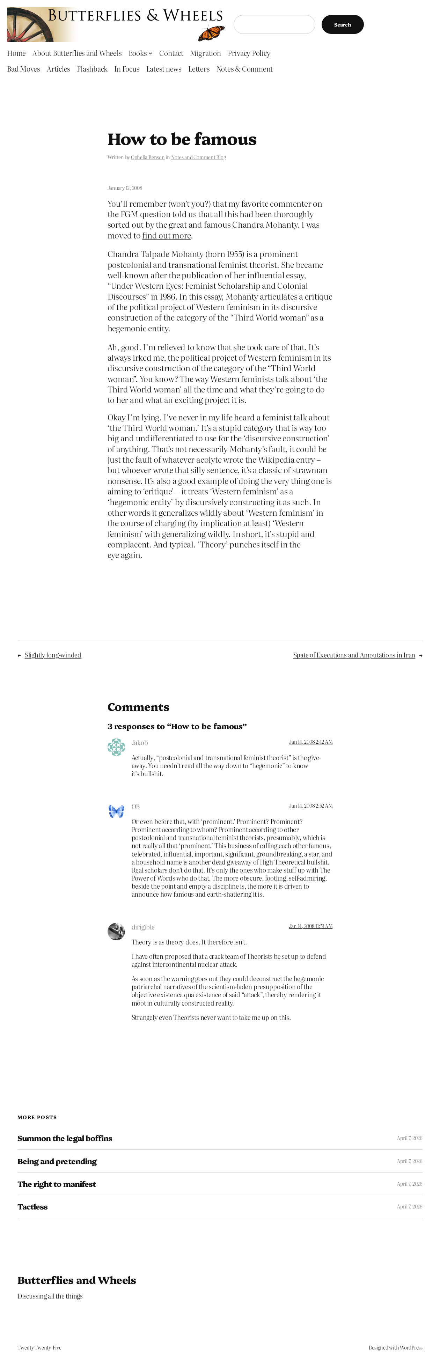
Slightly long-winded (53, 654)
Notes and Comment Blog (198, 157)
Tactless (32, 1206)
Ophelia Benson (148, 157)
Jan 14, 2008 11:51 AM (311, 925)
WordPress (411, 1347)
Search (342, 24)
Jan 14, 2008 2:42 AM (310, 741)
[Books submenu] (150, 53)
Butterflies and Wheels (76, 1279)
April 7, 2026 (410, 1137)
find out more (166, 235)
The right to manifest (56, 1183)
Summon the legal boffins (64, 1138)
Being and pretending (56, 1161)
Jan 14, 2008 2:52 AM (310, 805)
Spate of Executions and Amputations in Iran (354, 654)
